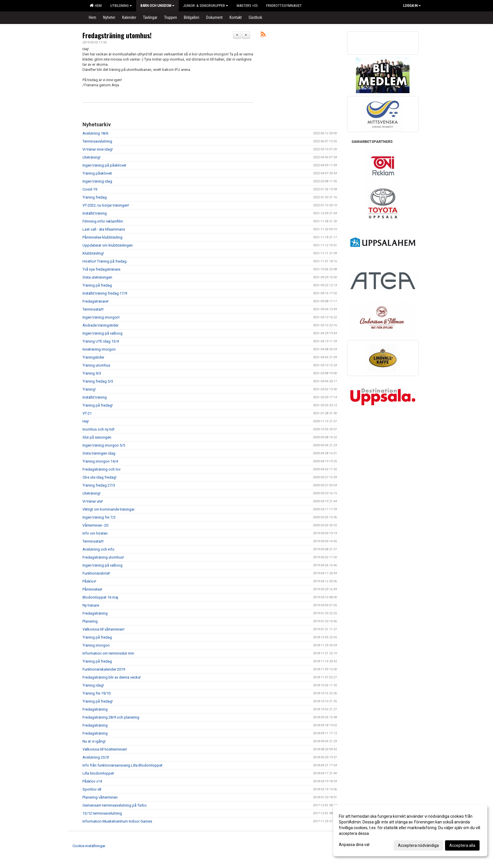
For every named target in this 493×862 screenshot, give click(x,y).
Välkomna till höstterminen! (104, 749)
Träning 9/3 (91, 373)
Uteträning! (91, 157)
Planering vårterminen (100, 797)
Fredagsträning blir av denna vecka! (111, 677)
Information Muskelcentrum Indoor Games (117, 821)
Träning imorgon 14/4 (100, 461)
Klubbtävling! (93, 253)
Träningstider (93, 357)
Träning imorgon (96, 645)
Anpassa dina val (354, 844)
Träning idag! (93, 685)
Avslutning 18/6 (95, 133)
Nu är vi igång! (94, 741)
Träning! (89, 389)
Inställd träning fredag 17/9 (104, 293)
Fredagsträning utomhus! (117, 35)
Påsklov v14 (92, 781)
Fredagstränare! (95, 301)
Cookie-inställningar (89, 846)
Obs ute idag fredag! (99, 477)
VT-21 (87, 413)
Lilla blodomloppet (98, 773)
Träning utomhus (96, 365)
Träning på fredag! (97, 405)
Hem (96, 5)
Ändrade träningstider (100, 325)
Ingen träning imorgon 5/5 (103, 445)
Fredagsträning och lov (101, 469)
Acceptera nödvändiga (418, 845)
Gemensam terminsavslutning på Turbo (114, 805)
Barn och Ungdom (157, 5)
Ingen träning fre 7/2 (99, 517)
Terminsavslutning (97, 141)
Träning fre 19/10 (96, 693)
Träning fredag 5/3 (97, 381)
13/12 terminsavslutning (102, 813)
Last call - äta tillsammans (103, 229)
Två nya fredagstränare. (101, 269)
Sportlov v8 (91, 789)
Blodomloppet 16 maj (100, 597)
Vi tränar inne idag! (97, 149)
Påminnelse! (92, 589)
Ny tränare (90, 605)
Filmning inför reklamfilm (102, 221)
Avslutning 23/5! (95, 757)
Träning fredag (94, 197)
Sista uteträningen (97, 277)
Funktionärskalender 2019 (103, 669)
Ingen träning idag (97, 181)
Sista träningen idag (98, 453)
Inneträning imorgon (99, 349)
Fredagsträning (95, 613)
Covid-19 (89, 189)
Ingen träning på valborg (102, 333)
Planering (90, 621)
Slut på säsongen (96, 437)
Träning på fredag (97, 285)
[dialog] (410, 830)
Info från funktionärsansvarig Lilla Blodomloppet (122, 765)
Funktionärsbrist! (96, 573)
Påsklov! (89, 581)
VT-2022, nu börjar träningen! (105, 205)
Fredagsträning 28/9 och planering (110, 717)
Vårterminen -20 (95, 525)
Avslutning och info (98, 549)
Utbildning (121, 5)
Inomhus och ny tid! (98, 429)
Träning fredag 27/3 (98, 485)
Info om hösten (95, 533)
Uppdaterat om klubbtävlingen (107, 245)
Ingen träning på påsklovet (104, 165)
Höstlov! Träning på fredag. (104, 261)
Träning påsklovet (97, 173)
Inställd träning (94, 213)
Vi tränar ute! (92, 501)
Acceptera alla (462, 845)
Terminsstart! (93, 309)
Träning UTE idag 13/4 (100, 341)
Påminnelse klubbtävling (102, 237)
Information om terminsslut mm (108, 653)
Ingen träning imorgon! (101, 317)
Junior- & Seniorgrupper (205, 5)
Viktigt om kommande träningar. (108, 509)
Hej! (85, 421)
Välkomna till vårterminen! (103, 629)
